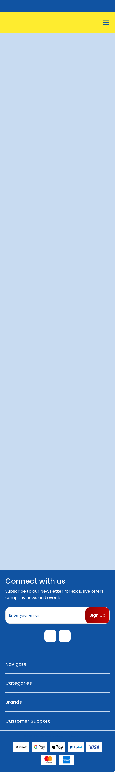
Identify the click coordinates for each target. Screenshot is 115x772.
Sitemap (85, 736)
